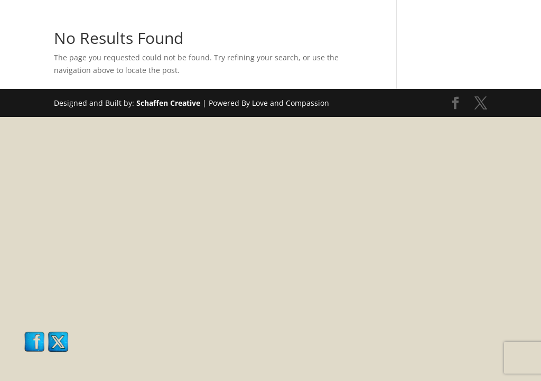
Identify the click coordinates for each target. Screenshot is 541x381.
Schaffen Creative (168, 103)
